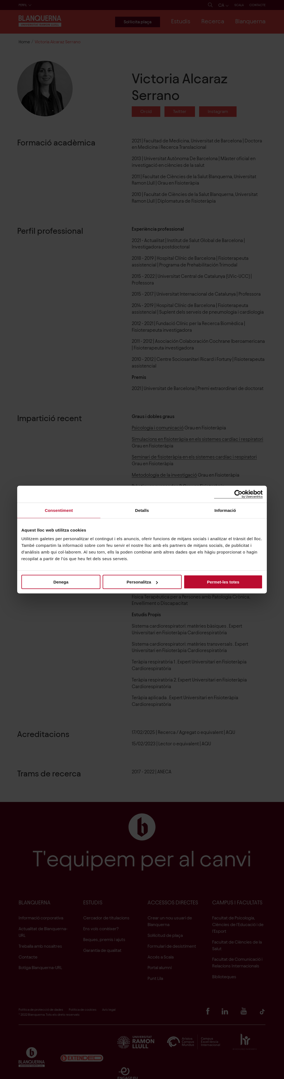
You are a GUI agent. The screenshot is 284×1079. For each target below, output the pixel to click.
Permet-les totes (223, 582)
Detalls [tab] (142, 510)
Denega (60, 582)
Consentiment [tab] (59, 510)
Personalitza (142, 582)
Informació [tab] (225, 510)
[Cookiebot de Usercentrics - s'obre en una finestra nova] (238, 494)
